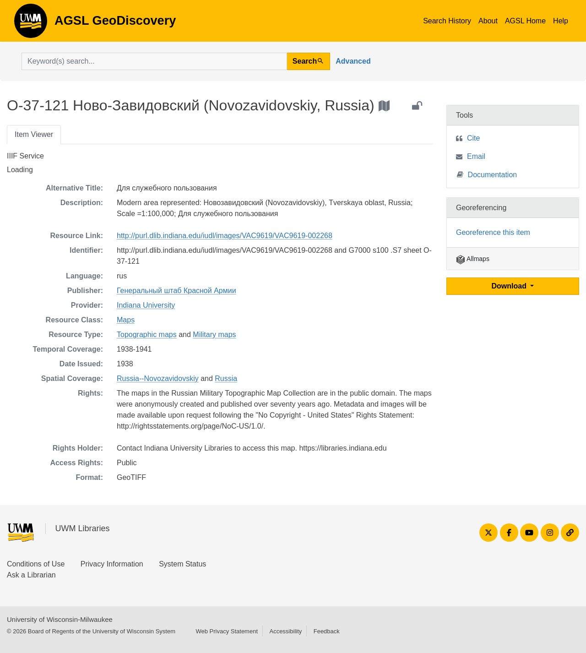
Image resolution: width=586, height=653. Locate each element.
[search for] (154, 61)
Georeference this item (493, 232)
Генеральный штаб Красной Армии (176, 290)
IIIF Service (25, 156)
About (488, 21)
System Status (182, 564)
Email (476, 156)
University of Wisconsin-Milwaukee (60, 619)
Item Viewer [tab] (34, 134)
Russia (226, 378)
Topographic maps (147, 334)
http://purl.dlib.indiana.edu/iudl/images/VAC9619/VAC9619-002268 (224, 235)
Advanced (353, 61)
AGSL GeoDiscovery (31, 24)
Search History (447, 21)
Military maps (214, 334)
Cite (473, 138)
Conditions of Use (36, 564)
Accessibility (285, 631)
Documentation (487, 174)
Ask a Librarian (31, 575)
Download (510, 286)
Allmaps (472, 258)
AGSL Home (525, 21)
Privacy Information (112, 564)
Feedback (327, 631)
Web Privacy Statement (226, 631)
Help (560, 21)
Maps (126, 320)
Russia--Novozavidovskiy (158, 378)
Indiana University (146, 305)
